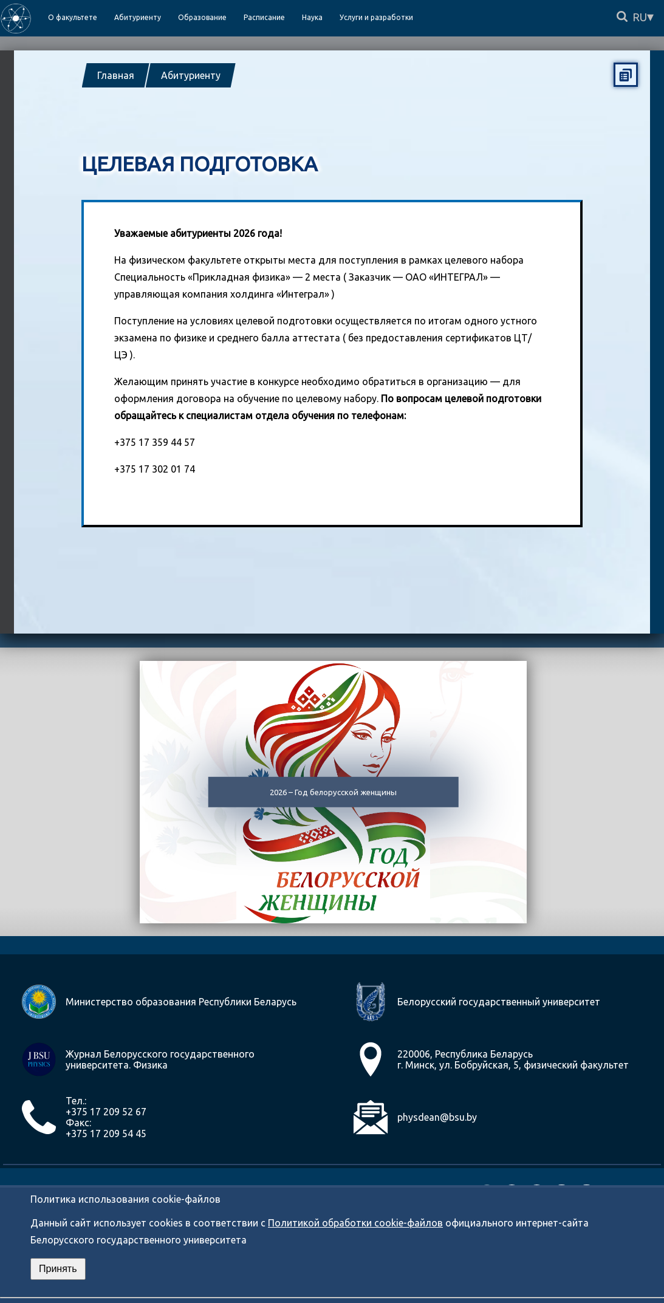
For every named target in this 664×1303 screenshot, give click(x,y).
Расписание (264, 17)
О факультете (72, 17)
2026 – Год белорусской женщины (333, 792)
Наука (312, 17)
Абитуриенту (191, 75)
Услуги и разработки (376, 17)
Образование (202, 17)
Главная (115, 75)
